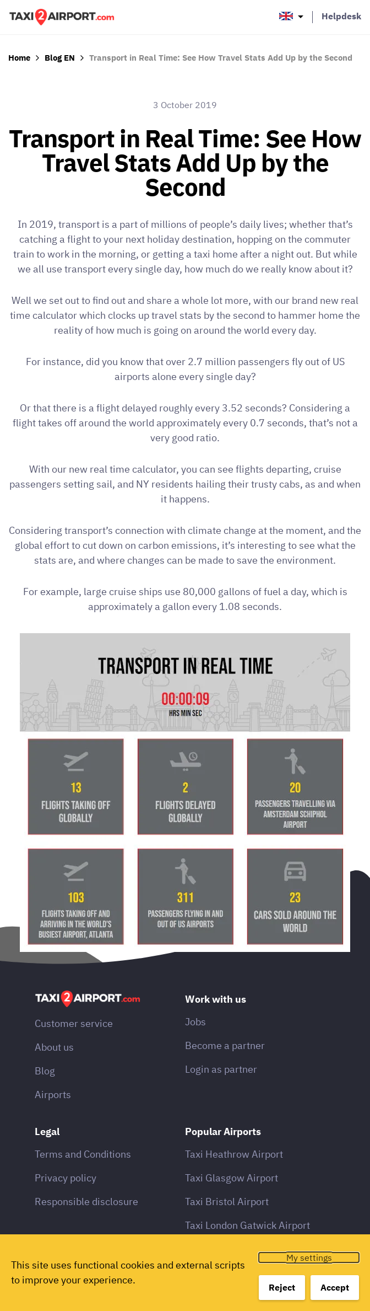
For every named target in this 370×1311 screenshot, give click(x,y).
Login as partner (221, 1069)
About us (54, 1047)
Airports (53, 1094)
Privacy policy (65, 1177)
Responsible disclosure (86, 1201)
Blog (45, 1070)
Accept (334, 1287)
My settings (309, 1257)
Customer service (74, 1023)
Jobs (195, 1021)
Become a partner (225, 1045)
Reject (282, 1287)
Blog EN (60, 57)
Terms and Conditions (83, 1154)
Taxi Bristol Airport (227, 1201)
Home (19, 57)
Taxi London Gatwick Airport (247, 1225)
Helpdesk (341, 16)
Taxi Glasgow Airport (231, 1177)
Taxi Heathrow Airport (234, 1154)
